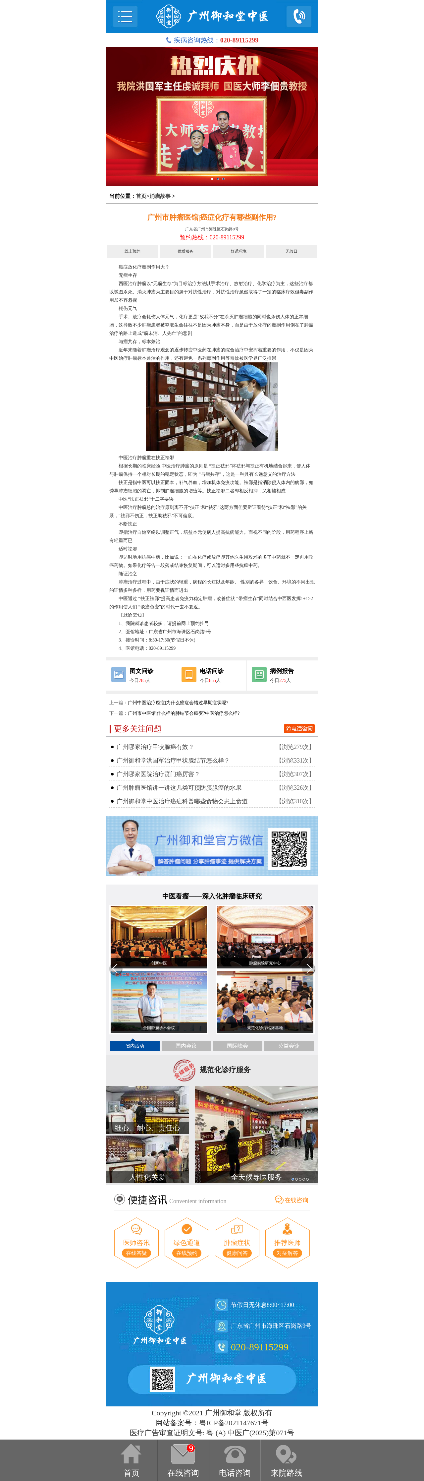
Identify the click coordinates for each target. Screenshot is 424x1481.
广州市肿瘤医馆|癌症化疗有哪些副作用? (212, 217)
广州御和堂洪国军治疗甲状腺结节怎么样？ (173, 760)
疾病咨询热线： (212, 40)
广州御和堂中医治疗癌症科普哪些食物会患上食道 (182, 801)
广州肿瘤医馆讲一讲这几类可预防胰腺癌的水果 (179, 787)
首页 (141, 196)
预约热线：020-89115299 (212, 237)
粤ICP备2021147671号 (233, 1423)
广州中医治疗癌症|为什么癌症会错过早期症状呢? (178, 702)
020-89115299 (260, 1346)
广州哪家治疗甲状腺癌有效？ (155, 747)
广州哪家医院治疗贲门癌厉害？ (158, 774)
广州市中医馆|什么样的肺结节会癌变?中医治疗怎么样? (183, 713)
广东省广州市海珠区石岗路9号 (212, 229)
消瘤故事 (160, 196)
